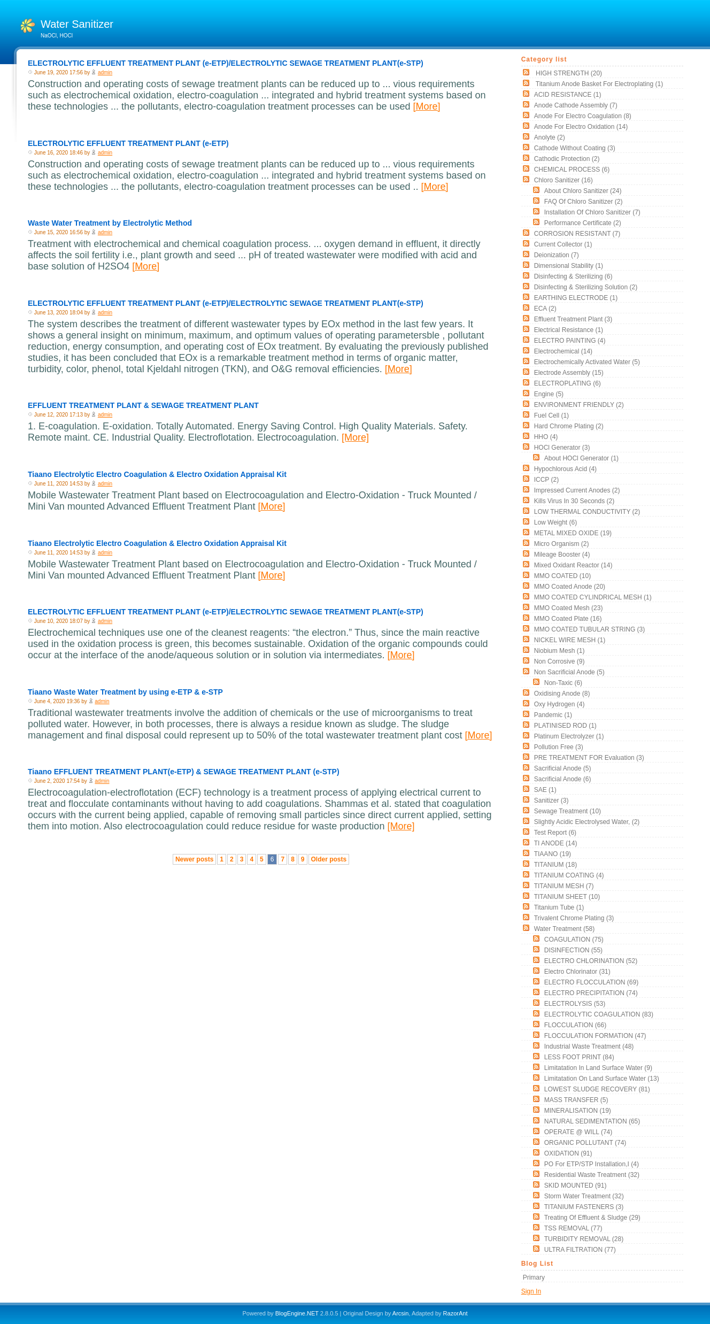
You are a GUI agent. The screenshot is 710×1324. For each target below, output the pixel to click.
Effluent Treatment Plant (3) (573, 319)
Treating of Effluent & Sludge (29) (592, 1217)
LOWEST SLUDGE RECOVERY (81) (597, 1089)
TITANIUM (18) (555, 864)
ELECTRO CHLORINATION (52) (590, 961)
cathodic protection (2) (567, 159)
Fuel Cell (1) (551, 415)
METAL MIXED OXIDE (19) (573, 533)
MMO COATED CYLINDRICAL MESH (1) (593, 597)
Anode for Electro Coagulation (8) (582, 116)
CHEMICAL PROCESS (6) (572, 169)
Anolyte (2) (549, 137)
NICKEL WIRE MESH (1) (570, 640)
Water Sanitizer (77, 24)
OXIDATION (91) (568, 1153)
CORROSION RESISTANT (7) (577, 233)
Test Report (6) (555, 832)
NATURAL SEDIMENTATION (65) (592, 1121)
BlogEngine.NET (297, 1313)
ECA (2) (545, 308)
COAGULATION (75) (574, 939)
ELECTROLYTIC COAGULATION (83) (598, 1014)
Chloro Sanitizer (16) (563, 180)
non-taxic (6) (563, 683)
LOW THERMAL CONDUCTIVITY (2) (587, 511)
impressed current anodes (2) (577, 490)
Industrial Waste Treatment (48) (589, 1046)
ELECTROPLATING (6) (567, 383)
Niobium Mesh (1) (559, 651)
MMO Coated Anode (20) (569, 586)
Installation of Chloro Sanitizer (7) (592, 212)
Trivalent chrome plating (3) (574, 918)
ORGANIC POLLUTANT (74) (585, 1142)
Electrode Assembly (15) (569, 372)
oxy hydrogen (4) (559, 704)
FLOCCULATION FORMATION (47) (595, 1036)
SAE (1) (545, 790)
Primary (534, 1277)
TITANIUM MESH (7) (564, 886)
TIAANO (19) (552, 854)
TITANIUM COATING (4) (569, 875)
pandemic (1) (553, 715)
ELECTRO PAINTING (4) (570, 340)
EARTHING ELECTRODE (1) (576, 298)
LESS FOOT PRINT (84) (579, 1057)
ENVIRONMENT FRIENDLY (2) (579, 405)
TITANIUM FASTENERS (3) (583, 1207)
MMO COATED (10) (562, 576)
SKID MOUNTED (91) (575, 1185)
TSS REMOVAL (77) (573, 1228)
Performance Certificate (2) (582, 223)
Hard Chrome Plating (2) (569, 426)
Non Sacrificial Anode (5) (569, 672)
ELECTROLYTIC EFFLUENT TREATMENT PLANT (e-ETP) (128, 143)
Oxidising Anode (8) (562, 693)
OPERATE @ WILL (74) (578, 1132)
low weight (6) (555, 522)
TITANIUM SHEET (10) (567, 896)
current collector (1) (563, 244)
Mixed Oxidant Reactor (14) (573, 565)
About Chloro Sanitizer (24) (583, 191)
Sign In (531, 1291)
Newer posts (194, 859)
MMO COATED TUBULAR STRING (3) (589, 629)
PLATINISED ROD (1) (565, 725)
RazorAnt (455, 1313)
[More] (426, 106)
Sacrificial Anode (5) (562, 768)
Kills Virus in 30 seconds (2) (574, 501)
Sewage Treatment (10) (567, 811)
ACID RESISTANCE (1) (567, 94)
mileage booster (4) (562, 554)
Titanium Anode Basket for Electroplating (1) (598, 84)
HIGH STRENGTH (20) (568, 73)
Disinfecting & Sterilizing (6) (573, 276)
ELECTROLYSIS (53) (574, 1003)
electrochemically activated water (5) (587, 362)
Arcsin (400, 1313)
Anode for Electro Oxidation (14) (581, 126)
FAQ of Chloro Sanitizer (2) (583, 201)
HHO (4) (546, 437)
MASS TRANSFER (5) (576, 1100)
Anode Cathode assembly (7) (576, 105)
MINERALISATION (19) (577, 1110)
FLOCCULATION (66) (575, 1025)
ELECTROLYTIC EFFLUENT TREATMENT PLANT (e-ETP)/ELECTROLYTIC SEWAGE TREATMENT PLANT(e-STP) (225, 63)
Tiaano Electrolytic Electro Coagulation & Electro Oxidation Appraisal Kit (157, 474)
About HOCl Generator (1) (581, 458)
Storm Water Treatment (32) (584, 1196)
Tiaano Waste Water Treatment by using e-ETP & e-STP (125, 692)
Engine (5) (549, 394)
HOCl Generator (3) (562, 447)
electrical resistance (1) (568, 330)
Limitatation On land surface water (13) (601, 1078)
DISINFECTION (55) (573, 950)
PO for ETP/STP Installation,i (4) (591, 1164)
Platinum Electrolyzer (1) (569, 736)
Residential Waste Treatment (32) (591, 1175)
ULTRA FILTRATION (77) (580, 1249)
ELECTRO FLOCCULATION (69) (591, 982)
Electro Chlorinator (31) (577, 971)
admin (105, 72)
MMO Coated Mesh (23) (568, 608)
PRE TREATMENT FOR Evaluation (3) (589, 757)
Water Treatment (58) (564, 929)
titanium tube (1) (559, 907)
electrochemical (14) (563, 351)
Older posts (329, 859)
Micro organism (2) (561, 544)
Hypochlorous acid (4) (565, 469)
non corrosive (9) (559, 661)
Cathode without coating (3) (574, 148)
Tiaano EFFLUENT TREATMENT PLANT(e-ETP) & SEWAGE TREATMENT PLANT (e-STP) (183, 771)
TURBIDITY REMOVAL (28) (583, 1239)
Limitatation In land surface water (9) (598, 1068)
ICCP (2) (546, 479)
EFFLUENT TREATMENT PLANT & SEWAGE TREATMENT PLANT (143, 405)
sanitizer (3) (551, 800)
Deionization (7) (556, 255)
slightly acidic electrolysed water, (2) (587, 822)
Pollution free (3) (558, 747)
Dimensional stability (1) (568, 266)
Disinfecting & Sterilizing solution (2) (585, 287)
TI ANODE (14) (555, 843)
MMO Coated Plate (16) (568, 618)
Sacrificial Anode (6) (562, 779)
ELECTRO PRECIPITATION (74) (591, 993)
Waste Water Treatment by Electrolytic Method (110, 223)
